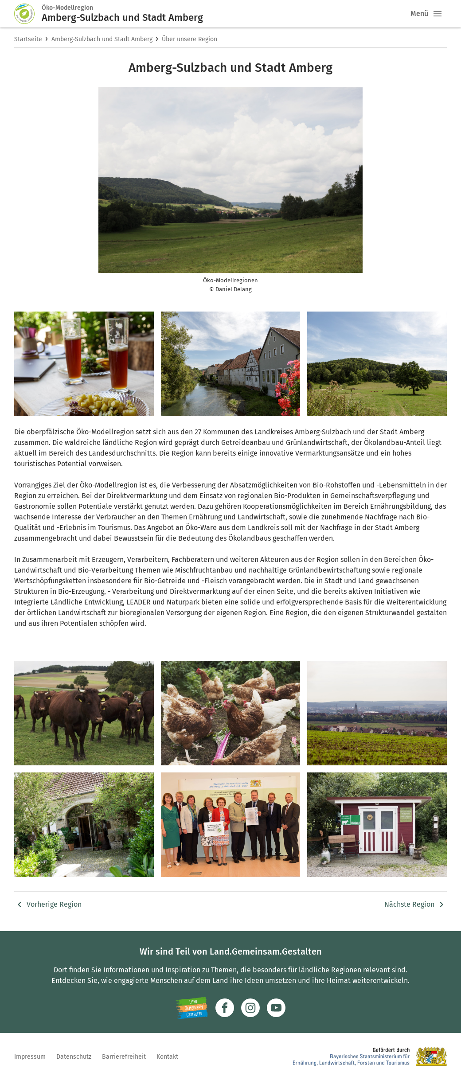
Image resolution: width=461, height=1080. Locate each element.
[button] (437, 13)
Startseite (28, 39)
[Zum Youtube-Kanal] (276, 1007)
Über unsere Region (189, 39)
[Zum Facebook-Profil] (224, 1007)
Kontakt (167, 1057)
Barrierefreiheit (124, 1057)
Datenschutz (73, 1057)
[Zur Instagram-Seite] (250, 1007)
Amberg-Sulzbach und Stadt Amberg (101, 39)
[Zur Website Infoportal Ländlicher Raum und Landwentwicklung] (192, 1008)
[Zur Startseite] (28, 14)
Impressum (30, 1057)
